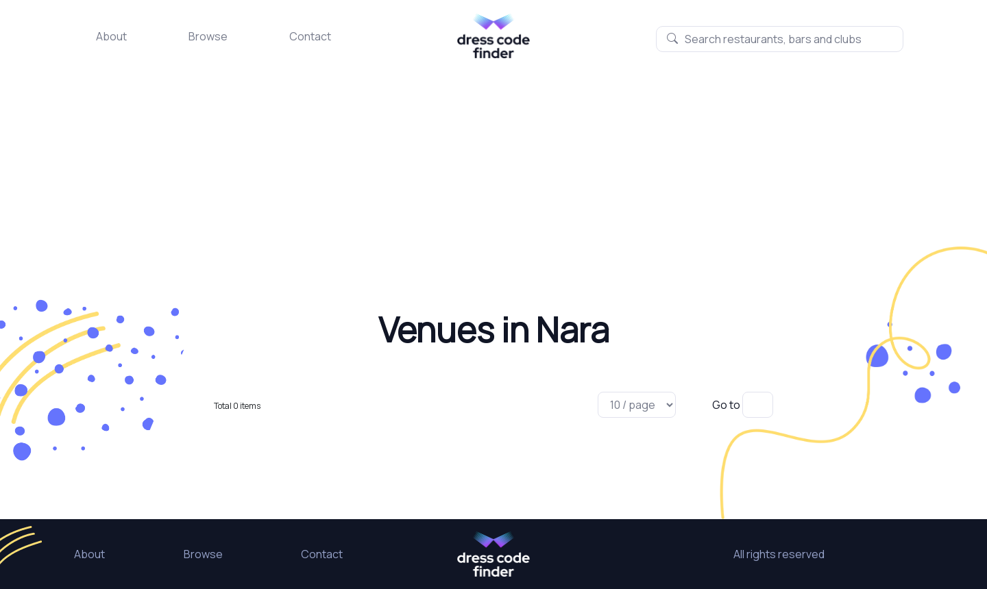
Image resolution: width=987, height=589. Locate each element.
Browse (208, 36)
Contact (310, 36)
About (111, 36)
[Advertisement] (493, 161)
